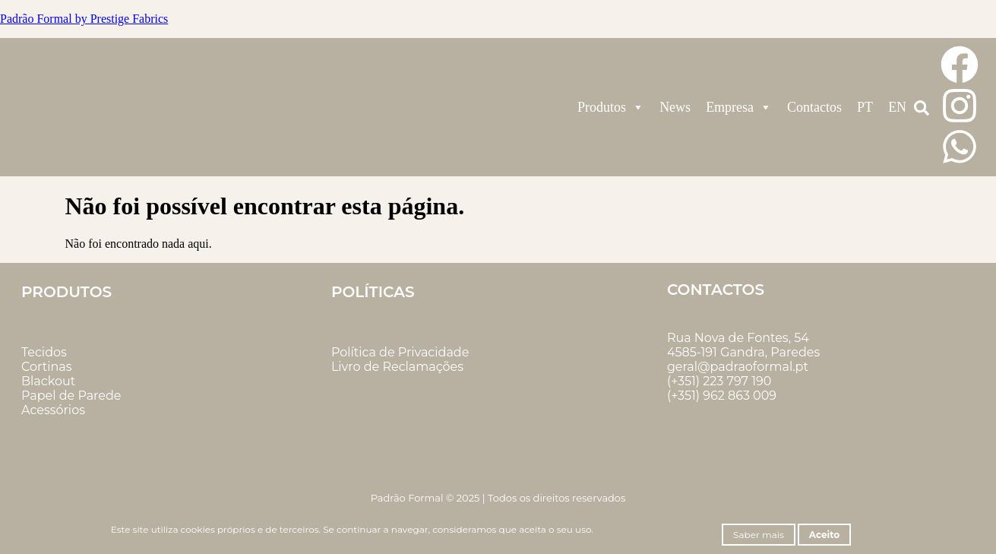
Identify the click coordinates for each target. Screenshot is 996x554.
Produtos (610, 107)
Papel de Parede (71, 395)
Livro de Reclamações (397, 366)
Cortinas (46, 366)
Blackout (48, 381)
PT (865, 107)
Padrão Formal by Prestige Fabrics (84, 18)
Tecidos (44, 352)
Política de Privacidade (400, 352)
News (675, 107)
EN (897, 107)
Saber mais (758, 534)
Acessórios (53, 410)
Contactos (814, 107)
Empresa (739, 107)
